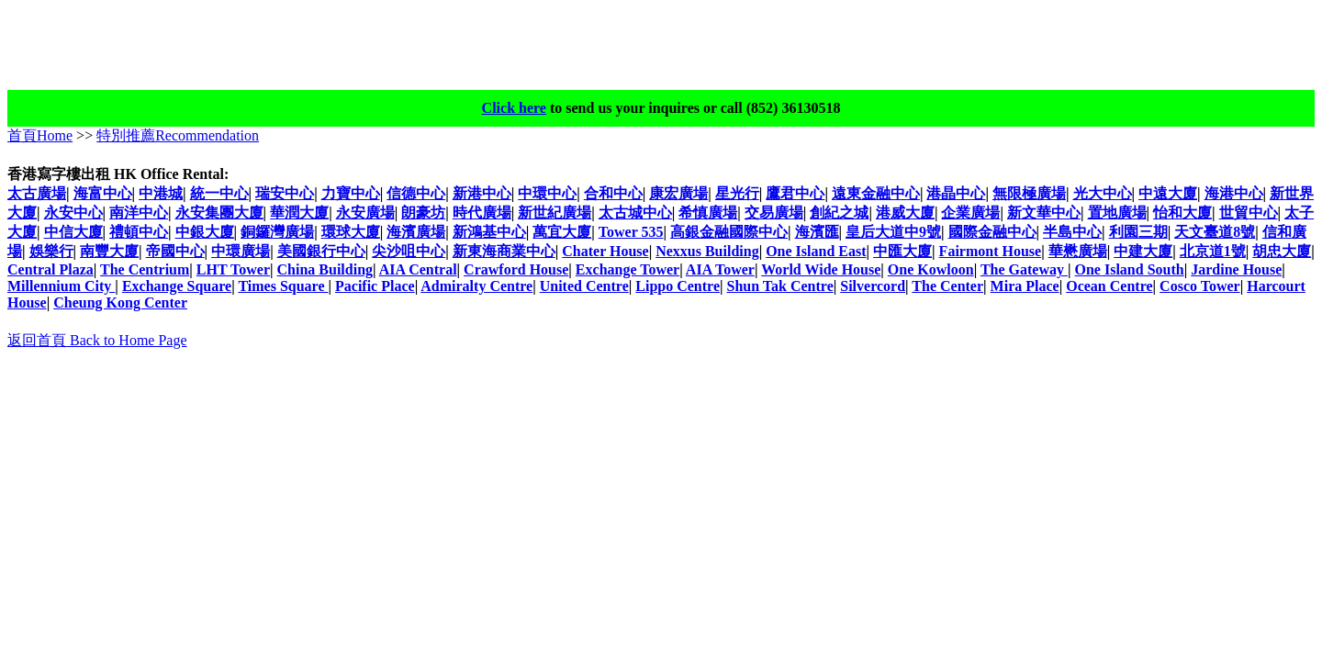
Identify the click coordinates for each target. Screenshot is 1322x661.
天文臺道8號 (1214, 232)
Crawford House (516, 269)
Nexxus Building (706, 251)
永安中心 (73, 212)
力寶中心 (350, 193)
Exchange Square (176, 286)
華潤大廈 (299, 212)
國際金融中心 (992, 232)
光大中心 (1102, 193)
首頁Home (40, 135)
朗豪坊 (423, 212)
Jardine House (1236, 269)
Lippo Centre (677, 286)
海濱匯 (817, 232)
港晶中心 (955, 193)
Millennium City (61, 286)
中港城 (161, 193)
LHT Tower (233, 269)
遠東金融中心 (876, 193)
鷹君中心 (795, 193)
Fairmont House (990, 251)
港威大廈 (905, 212)
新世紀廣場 (554, 212)
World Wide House (820, 269)
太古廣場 (36, 193)
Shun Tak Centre (780, 286)
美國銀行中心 (321, 251)
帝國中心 (175, 251)
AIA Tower (720, 269)
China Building (325, 269)
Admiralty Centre (476, 286)
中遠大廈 (1167, 193)
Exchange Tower (627, 269)
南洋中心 (138, 212)
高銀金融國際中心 (729, 232)
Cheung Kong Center (120, 302)
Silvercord (872, 286)
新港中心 (482, 193)
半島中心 (1072, 232)
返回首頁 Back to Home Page (97, 340)
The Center (947, 286)
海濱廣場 (416, 232)
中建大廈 (1143, 251)
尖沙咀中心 (408, 251)
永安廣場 (365, 212)
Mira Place (1025, 286)
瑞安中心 (284, 193)
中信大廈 (73, 232)
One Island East (816, 251)
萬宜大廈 (561, 232)
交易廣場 (774, 212)
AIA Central (418, 269)
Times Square (283, 286)
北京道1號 (1213, 251)
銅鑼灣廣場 (277, 232)
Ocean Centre (1109, 286)
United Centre (584, 286)
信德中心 (416, 193)
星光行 (737, 193)
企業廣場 (970, 212)
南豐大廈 (109, 251)
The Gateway (1024, 269)
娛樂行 (51, 251)
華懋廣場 (1077, 251)
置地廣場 (1117, 212)
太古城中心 (635, 212)
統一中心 (219, 193)
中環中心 (547, 193)
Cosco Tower (1200, 286)
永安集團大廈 (219, 212)
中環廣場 (240, 251)
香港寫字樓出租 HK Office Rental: (118, 174)
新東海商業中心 (504, 251)
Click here (514, 108)
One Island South (1129, 269)
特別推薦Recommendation (177, 135)
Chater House (605, 251)
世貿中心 (1248, 212)
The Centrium (144, 269)
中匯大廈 (902, 251)
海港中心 (1233, 193)
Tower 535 (631, 232)
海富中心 (102, 193)
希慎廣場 (707, 212)
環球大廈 (350, 232)
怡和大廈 (1182, 212)
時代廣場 (482, 212)
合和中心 (613, 193)
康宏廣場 (678, 193)
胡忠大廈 (1281, 251)
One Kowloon (931, 269)
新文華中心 (1044, 212)
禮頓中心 (138, 232)
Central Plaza (50, 269)
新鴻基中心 (489, 232)
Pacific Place (375, 286)
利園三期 (1138, 232)
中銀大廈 (204, 232)
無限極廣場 (1029, 193)
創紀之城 (839, 212)
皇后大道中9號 (893, 232)
